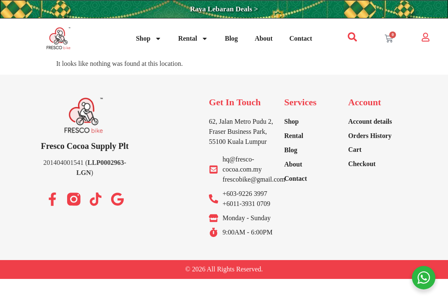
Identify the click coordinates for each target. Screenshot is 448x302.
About (264, 38)
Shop (148, 38)
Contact (300, 38)
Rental (193, 38)
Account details (370, 121)
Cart (355, 150)
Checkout (362, 164)
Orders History (370, 135)
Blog (231, 38)
